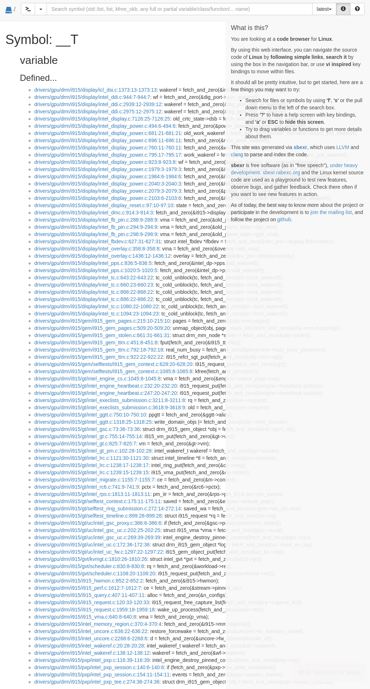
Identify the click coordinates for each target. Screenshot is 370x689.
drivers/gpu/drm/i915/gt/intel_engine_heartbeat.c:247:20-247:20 (105, 393)
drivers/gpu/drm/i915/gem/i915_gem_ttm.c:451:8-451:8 (96, 342)
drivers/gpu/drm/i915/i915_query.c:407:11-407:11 (89, 595)
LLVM (342, 147)
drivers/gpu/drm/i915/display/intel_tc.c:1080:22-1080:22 (96, 306)
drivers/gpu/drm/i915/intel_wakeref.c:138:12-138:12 (92, 653)
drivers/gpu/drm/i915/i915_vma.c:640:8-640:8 (85, 617)
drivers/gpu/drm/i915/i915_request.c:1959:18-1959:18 (94, 609)
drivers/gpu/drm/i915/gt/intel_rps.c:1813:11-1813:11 (92, 494)
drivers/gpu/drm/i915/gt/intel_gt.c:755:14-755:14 (88, 436)
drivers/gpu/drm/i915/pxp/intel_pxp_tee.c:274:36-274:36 (96, 682)
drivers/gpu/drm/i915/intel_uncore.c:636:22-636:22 (90, 631)
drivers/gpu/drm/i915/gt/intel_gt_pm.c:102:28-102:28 (93, 451)
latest (324, 9)
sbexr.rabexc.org (281, 172)
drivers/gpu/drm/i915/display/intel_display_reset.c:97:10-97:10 (103, 205)
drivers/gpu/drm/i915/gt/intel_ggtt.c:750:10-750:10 (90, 415)
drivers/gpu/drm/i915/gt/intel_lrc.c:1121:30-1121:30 (91, 458)
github (284, 219)
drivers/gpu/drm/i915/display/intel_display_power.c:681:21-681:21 (107, 133)
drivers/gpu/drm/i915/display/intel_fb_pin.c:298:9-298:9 (95, 234)
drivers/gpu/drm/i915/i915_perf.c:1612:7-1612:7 (87, 588)
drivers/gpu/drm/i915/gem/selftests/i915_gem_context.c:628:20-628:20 (113, 364)
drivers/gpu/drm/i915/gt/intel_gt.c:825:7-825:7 (85, 443)
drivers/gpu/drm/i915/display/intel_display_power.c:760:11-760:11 (107, 148)
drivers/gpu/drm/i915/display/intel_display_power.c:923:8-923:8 (105, 162)
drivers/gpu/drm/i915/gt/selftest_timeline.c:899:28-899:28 (98, 516)
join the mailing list (331, 212)
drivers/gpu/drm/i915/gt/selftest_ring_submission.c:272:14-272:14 (107, 508)
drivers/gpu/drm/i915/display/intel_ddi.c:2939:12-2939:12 (98, 104)
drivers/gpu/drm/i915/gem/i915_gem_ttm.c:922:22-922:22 (98, 357)
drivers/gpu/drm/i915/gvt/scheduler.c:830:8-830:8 (89, 566)
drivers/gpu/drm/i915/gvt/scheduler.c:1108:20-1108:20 (94, 573)
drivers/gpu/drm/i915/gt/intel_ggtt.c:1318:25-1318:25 (93, 422)
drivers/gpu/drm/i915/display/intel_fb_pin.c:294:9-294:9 (95, 227)
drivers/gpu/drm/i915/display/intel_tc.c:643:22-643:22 (93, 277)
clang (237, 154)
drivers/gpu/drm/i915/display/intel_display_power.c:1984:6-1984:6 (107, 176)
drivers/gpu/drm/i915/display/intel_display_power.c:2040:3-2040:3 (107, 184)
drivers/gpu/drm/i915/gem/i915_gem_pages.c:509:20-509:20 (102, 328)
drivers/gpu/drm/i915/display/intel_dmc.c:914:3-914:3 (93, 212)
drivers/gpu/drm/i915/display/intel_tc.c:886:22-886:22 (93, 299)
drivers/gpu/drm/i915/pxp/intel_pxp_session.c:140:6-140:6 (99, 667)
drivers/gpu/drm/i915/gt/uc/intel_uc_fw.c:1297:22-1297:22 (98, 552)
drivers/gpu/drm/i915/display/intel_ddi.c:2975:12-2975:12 (98, 111)
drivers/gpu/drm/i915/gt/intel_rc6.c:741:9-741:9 (86, 487)
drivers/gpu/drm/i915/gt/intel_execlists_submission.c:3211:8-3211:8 (109, 400)
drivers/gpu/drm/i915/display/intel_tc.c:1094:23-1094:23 (96, 314)
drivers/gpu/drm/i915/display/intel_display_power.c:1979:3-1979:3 (107, 169)
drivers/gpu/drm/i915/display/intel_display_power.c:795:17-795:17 (107, 155)
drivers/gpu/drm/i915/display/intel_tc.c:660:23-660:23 (93, 285)
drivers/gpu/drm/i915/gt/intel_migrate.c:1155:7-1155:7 (94, 480)
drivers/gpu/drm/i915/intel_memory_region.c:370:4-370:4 (98, 624)
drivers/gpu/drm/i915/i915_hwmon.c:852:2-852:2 (88, 581)
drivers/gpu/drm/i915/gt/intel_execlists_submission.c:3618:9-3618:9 (109, 407)
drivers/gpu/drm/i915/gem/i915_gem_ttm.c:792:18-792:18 (98, 350)
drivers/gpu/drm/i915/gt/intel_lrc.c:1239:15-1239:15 (91, 472)
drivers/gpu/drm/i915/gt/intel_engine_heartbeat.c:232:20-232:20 (105, 386)
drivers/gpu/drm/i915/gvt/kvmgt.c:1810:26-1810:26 (90, 559)
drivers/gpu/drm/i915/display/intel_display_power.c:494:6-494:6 (105, 126)
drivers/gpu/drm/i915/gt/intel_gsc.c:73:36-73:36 (87, 429)
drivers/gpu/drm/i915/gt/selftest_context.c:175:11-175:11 (97, 501)
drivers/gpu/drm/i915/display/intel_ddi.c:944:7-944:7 (92, 97)
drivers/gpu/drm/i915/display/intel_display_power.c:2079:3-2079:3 (107, 191)
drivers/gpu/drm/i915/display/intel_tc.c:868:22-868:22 (93, 292)
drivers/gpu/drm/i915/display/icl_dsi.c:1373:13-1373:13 (95, 90)
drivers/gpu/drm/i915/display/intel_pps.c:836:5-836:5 (93, 263)
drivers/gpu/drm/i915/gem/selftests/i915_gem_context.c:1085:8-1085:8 (113, 371)
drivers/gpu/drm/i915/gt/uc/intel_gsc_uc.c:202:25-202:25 (97, 530)
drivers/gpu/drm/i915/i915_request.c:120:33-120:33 (91, 602)
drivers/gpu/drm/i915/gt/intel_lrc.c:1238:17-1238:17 (91, 465)
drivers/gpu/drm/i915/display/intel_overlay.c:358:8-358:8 (96, 249)
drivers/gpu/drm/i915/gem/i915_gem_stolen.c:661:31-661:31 (101, 335)
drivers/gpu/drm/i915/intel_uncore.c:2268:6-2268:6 (90, 638)
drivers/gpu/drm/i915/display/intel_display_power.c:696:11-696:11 (107, 140)
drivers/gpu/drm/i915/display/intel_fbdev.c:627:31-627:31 (97, 241)
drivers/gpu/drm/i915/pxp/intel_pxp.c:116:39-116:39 (92, 660)
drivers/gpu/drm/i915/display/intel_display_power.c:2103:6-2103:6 (107, 198)
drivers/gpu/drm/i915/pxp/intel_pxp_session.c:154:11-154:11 (101, 674)
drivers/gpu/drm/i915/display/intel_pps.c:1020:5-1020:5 (95, 270)
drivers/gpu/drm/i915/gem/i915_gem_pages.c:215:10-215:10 (102, 321)
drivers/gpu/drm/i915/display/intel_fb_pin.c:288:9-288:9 (95, 220)
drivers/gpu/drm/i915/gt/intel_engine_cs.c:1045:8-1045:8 (97, 378)
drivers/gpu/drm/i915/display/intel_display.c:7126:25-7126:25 (102, 119)
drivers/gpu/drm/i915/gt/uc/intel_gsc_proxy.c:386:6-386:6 (98, 523)
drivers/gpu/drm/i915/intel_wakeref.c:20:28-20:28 (89, 646)
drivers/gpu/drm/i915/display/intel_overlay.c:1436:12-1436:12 (102, 256)
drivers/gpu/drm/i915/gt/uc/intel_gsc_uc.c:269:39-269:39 (97, 537)
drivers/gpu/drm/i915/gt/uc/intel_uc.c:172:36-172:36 (92, 545)
